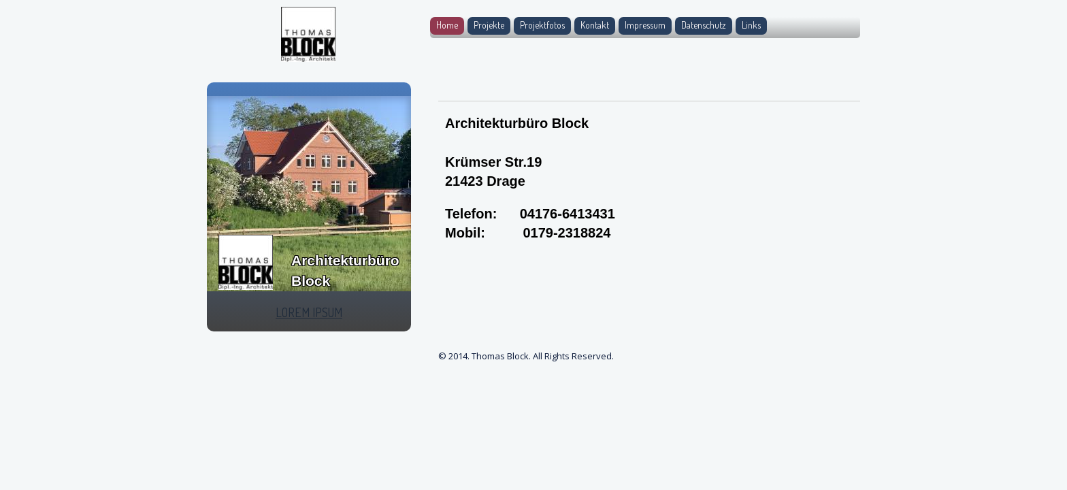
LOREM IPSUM (309, 312)
